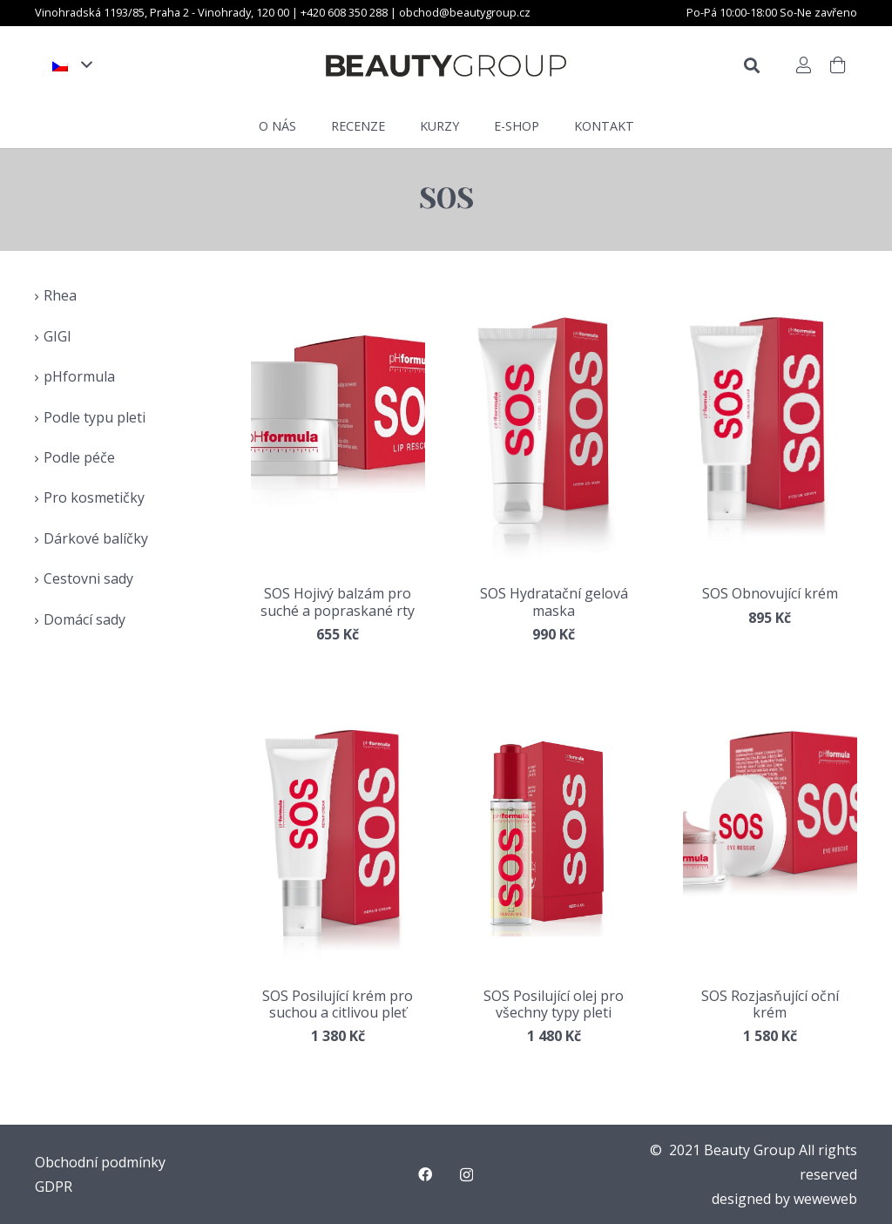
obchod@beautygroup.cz (464, 12)
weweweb (825, 1198)
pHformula (79, 376)
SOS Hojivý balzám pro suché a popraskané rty (337, 601)
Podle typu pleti (94, 417)
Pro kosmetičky (94, 497)
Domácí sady (84, 619)
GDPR (53, 1186)
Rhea (60, 295)
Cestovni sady (88, 578)
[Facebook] (425, 1174)
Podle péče (79, 457)
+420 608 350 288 (345, 12)
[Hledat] (751, 65)
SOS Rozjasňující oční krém (770, 1004)
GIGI (57, 336)
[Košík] (838, 65)
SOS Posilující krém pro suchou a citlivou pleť (337, 1004)
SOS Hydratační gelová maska (554, 601)
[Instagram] (466, 1175)
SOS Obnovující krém (770, 593)
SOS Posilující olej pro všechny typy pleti (553, 1004)
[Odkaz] (445, 66)
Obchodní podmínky (100, 1162)
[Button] (803, 65)
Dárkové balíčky (96, 538)
